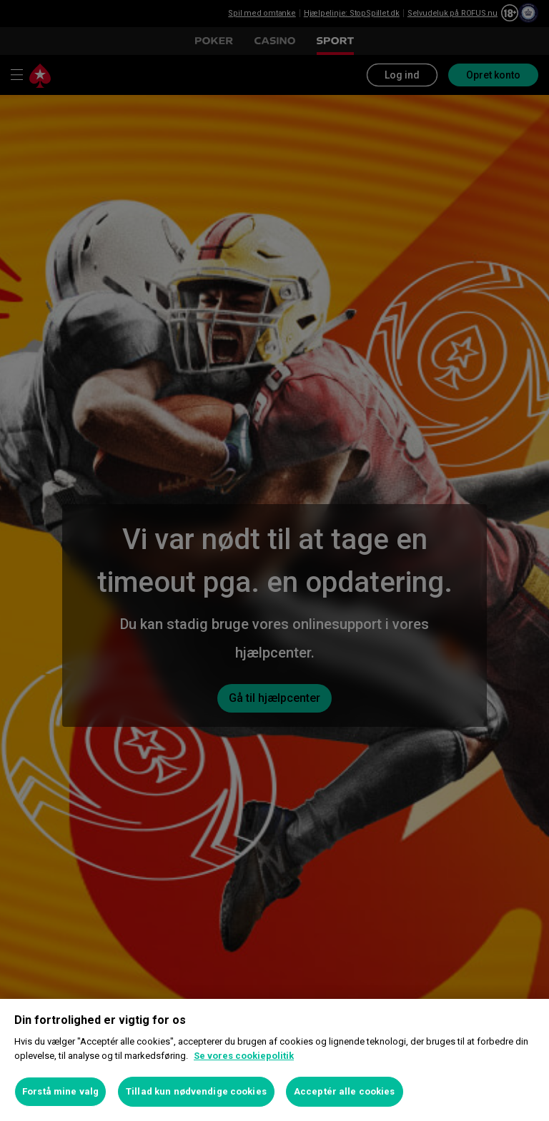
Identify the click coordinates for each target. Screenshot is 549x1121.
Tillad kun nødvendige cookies (196, 1091)
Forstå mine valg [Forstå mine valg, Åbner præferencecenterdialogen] (60, 1091)
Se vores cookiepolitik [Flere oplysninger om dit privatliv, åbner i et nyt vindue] (244, 1055)
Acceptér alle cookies (344, 1091)
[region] (274, 1060)
